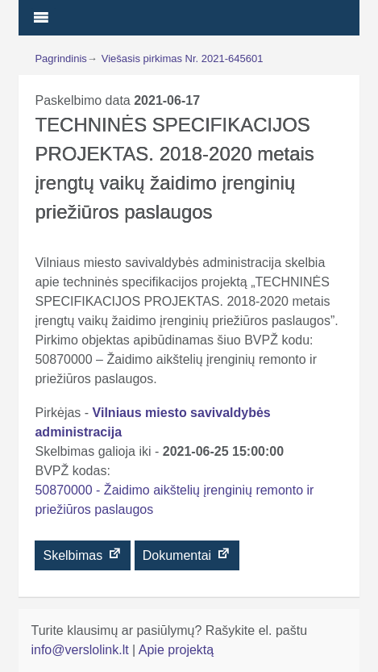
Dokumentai (187, 554)
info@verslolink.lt (81, 650)
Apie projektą (176, 650)
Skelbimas (82, 554)
